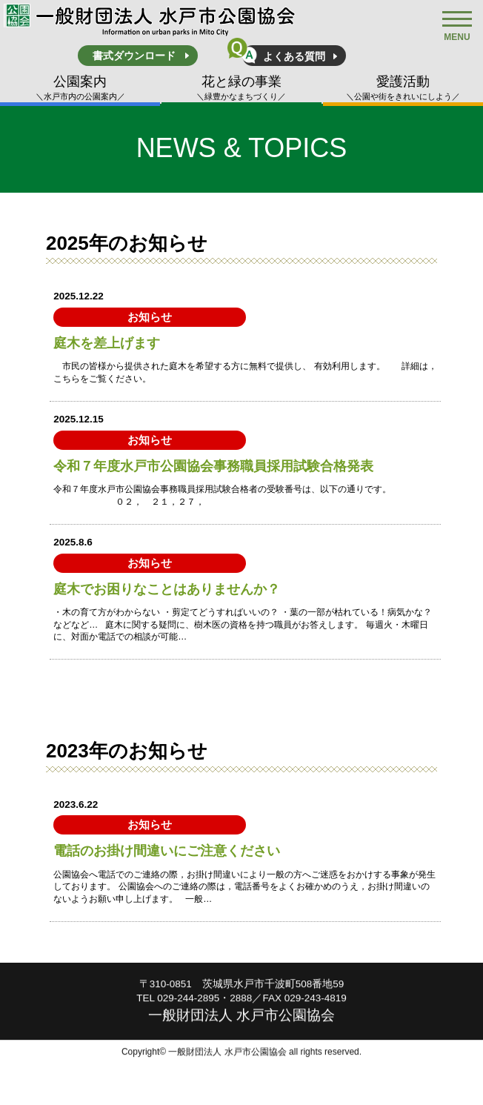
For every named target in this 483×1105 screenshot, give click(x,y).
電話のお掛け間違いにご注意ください (166, 850)
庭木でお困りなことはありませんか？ (166, 589)
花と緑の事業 (241, 88)
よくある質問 (294, 56)
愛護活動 (403, 88)
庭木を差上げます (106, 343)
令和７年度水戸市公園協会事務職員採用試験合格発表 (213, 466)
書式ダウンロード (134, 56)
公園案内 (80, 88)
